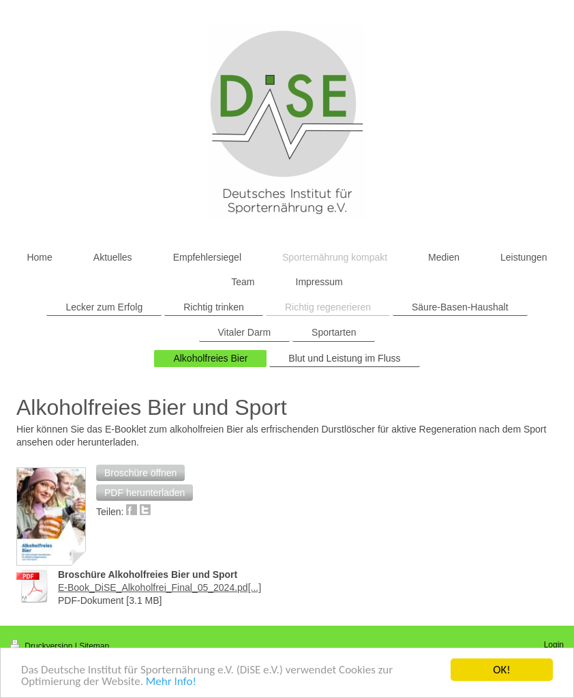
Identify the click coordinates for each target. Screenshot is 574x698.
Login (554, 645)
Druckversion (42, 646)
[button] (140, 473)
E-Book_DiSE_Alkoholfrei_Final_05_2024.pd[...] (159, 587)
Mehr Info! (171, 682)
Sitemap (94, 646)
